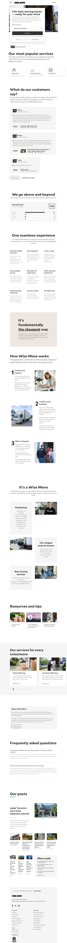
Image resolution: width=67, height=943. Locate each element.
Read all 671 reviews (28, 178)
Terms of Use (15, 930)
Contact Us (15, 925)
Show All (13, 797)
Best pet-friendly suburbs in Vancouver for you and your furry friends (27, 845)
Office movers (37, 923)
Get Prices (16, 683)
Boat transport (37, 929)
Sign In (54, 2)
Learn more (16, 726)
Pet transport (37, 921)
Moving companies (38, 912)
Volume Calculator (16, 923)
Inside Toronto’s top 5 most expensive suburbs (19, 811)
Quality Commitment (17, 921)
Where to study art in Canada (14, 843)
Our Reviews (15, 914)
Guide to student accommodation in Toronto (45, 868)
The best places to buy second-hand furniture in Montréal (12, 867)
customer (25, 581)
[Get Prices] (27, 33)
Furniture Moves (24, 18)
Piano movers (37, 918)
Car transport (37, 927)
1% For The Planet (16, 918)
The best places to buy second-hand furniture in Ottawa (39, 844)
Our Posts (14, 916)
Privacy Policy (15, 932)
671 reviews (18, 24)
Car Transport (34, 18)
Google (22, 583)
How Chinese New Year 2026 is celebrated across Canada (29, 866)
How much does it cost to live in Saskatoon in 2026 (51, 844)
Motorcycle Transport (18, 20)
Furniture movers (38, 914)
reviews (21, 206)
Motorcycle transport (39, 925)
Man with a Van (38, 916)
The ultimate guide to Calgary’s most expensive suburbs (21, 866)
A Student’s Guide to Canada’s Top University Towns (45, 862)
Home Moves (16, 18)
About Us (14, 912)
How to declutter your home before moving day (45, 872)
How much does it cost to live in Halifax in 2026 (44, 865)
